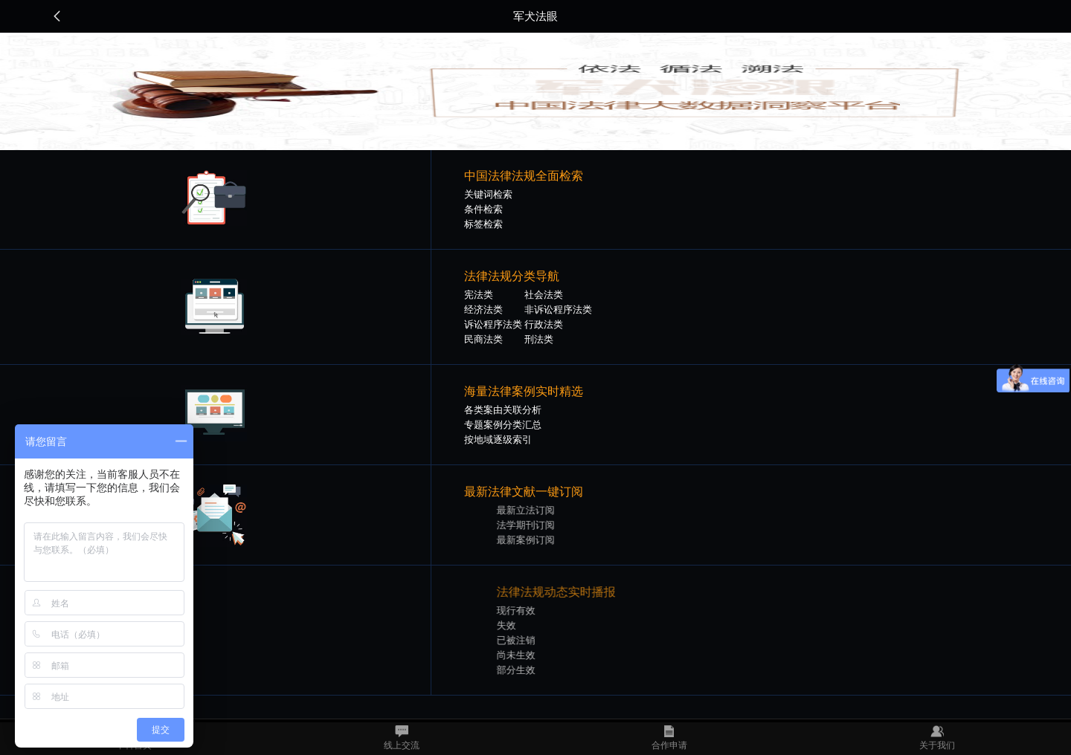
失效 (531, 625)
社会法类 (543, 294)
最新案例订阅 (550, 539)
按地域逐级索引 (498, 439)
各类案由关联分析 (502, 409)
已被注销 (540, 640)
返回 (57, 16)
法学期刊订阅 (550, 525)
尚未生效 (540, 655)
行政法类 (543, 324)
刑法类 (538, 339)
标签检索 (483, 224)
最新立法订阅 (550, 510)
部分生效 (540, 669)
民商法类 (483, 339)
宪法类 (478, 294)
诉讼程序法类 (493, 324)
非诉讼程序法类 (558, 309)
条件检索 (483, 209)
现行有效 (540, 610)
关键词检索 (488, 194)
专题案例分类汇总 (502, 424)
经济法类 (483, 309)
